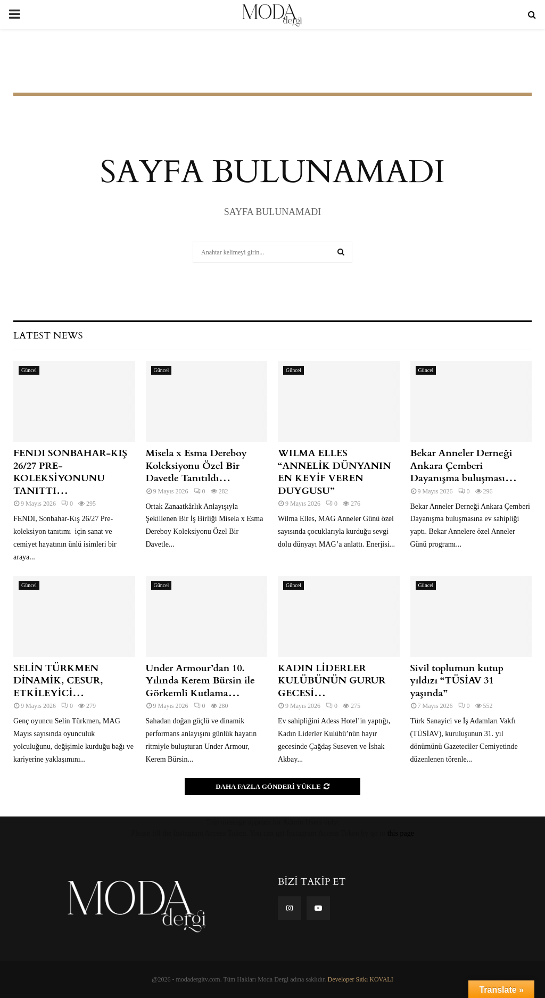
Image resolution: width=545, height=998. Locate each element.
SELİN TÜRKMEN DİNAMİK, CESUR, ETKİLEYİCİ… (58, 681)
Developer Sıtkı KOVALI (360, 979)
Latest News (47, 335)
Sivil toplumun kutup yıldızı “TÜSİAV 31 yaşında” (457, 681)
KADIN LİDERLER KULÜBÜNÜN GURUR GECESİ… (332, 681)
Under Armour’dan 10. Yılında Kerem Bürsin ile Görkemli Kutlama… (200, 681)
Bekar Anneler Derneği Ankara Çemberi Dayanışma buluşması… (463, 466)
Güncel (29, 370)
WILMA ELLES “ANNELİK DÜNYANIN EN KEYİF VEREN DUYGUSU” (334, 472)
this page (400, 833)
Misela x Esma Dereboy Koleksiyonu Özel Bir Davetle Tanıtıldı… (196, 466)
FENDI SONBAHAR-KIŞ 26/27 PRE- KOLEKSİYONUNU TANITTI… (70, 472)
